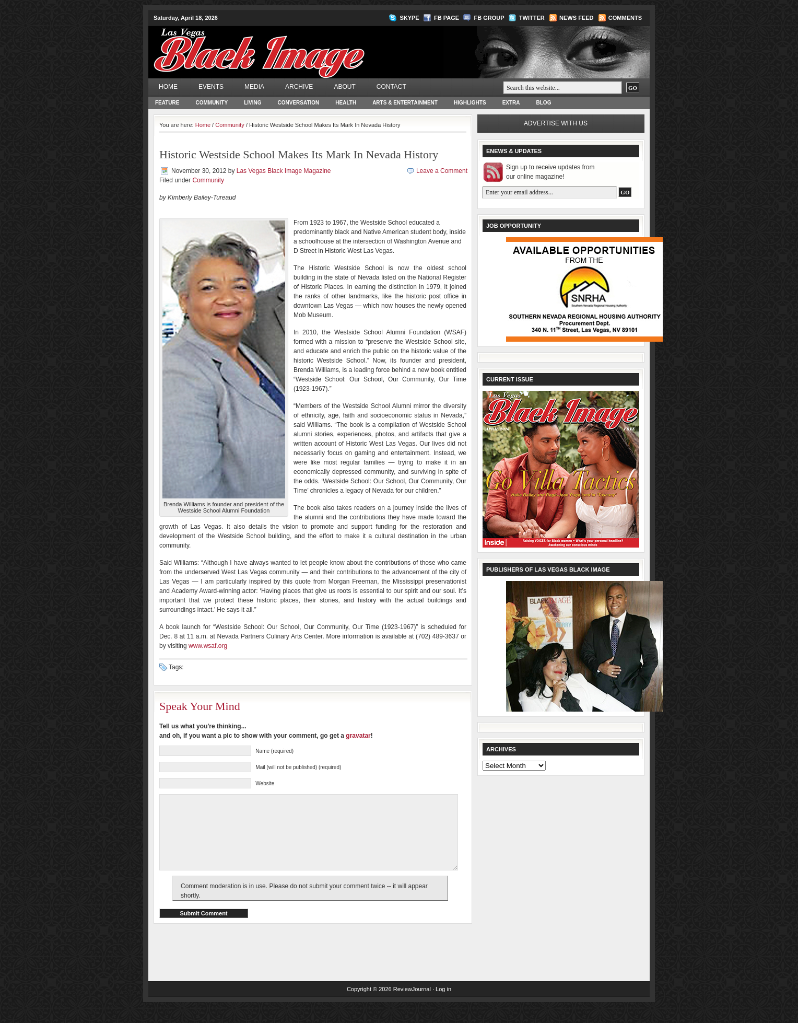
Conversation (299, 103)
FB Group (489, 18)
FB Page (446, 18)
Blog (543, 103)
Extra (511, 103)
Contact (391, 86)
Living (252, 103)
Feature (167, 103)
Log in (443, 1005)
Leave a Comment (441, 171)
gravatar (358, 735)
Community (211, 103)
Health (345, 103)
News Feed (576, 18)
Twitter (532, 18)
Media (254, 86)
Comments (625, 18)
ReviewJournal (412, 1005)
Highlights (470, 103)
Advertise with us (556, 123)
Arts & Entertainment (405, 103)
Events (211, 86)
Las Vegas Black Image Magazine (300, 45)
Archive (299, 86)
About (344, 86)
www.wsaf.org (208, 645)
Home (168, 86)
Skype (409, 18)
